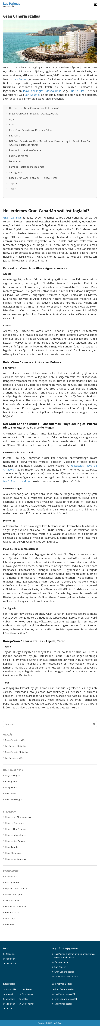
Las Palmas (11, 3)
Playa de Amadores (14, 823)
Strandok (10, 999)
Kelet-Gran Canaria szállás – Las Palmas (31, 130)
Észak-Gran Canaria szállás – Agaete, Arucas (33, 113)
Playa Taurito (11, 847)
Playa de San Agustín (15, 841)
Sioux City (10, 918)
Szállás (25, 999)
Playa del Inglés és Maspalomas (26, 166)
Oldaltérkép (11, 963)
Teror (12, 188)
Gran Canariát (12, 217)
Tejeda (13, 183)
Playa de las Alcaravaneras (18, 817)
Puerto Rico (77, 91)
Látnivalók (27, 989)
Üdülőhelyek (28, 1003)
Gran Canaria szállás (15, 740)
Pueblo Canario (12, 912)
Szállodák (10, 1003)
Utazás (9, 1008)
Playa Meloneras (13, 853)
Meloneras (15, 161)
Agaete (13, 119)
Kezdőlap (10, 954)
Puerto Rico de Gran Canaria (25, 150)
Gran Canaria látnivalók (16, 752)
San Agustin (32, 95)
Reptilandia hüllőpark (15, 906)
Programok (27, 994)
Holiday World (12, 882)
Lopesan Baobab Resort (66, 976)
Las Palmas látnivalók (15, 746)
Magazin (10, 994)
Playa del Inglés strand (16, 829)
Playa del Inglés (33, 91)
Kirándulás (11, 989)
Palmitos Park (12, 876)
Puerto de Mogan (19, 155)
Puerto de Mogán (13, 799)
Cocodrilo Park (12, 900)
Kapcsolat (10, 958)
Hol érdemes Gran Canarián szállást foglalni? (34, 108)
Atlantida (9, 924)
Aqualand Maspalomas (16, 888)
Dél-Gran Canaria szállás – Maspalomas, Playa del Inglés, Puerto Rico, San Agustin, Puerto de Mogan (50, 143)
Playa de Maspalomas (15, 835)
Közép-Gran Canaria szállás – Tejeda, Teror (33, 177)
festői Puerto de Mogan (17, 481)
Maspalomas (53, 91)
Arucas (13, 124)
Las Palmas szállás (14, 758)
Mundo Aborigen (13, 894)
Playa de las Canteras (15, 859)
